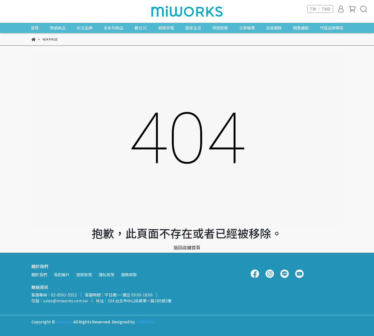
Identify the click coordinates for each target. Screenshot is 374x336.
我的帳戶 (62, 274)
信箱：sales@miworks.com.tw (59, 300)
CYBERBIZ (145, 322)
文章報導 (247, 28)
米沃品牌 (85, 28)
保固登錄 (220, 28)
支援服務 (274, 28)
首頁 (35, 28)
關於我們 (39, 274)
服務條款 (129, 274)
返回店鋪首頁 (187, 247)
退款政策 (84, 274)
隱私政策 (106, 274)
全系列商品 (113, 28)
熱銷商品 (58, 28)
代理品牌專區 (331, 28)
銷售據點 (301, 28)
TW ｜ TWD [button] (320, 8)
